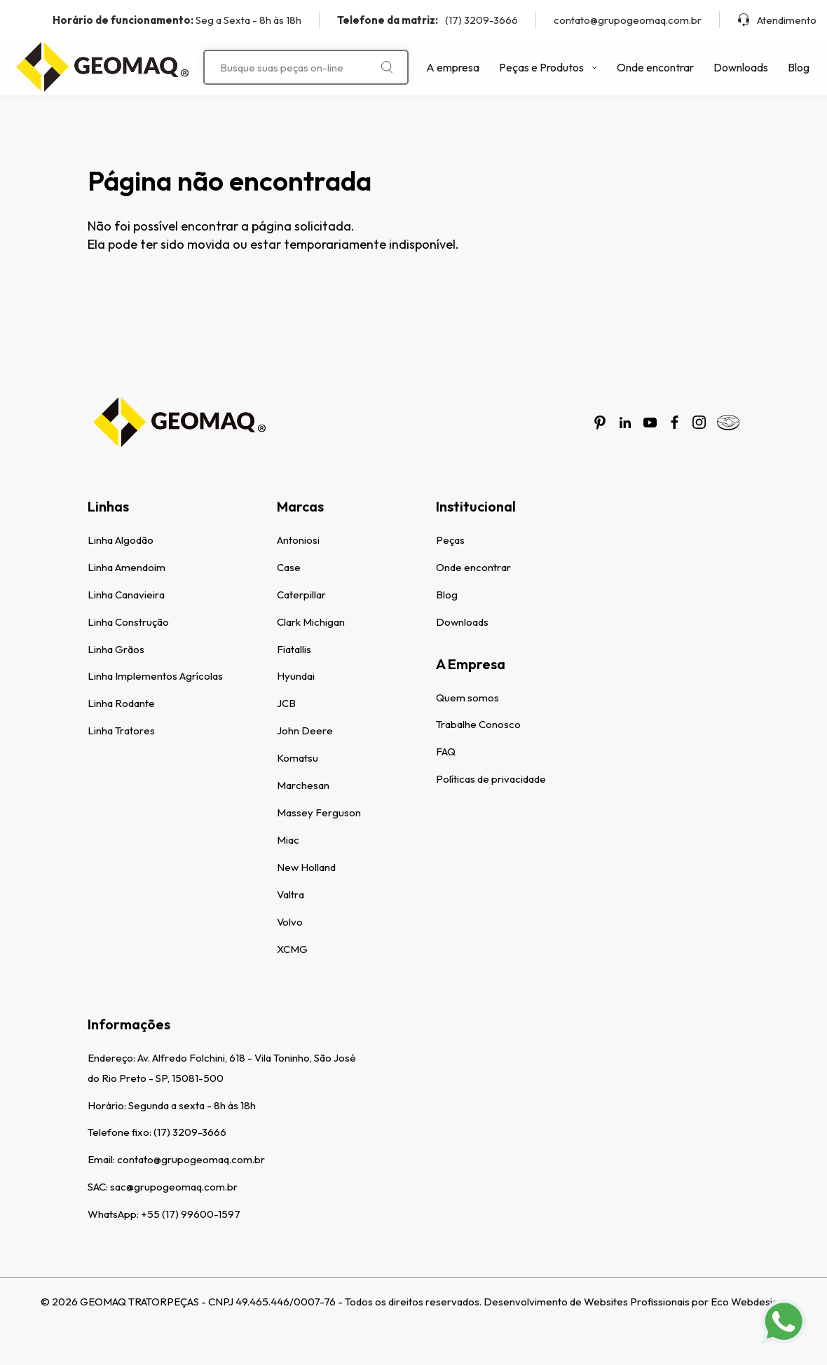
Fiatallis (294, 649)
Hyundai (296, 675)
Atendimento (776, 20)
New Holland (306, 867)
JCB (286, 703)
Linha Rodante (121, 703)
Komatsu (297, 757)
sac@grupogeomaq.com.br (174, 1186)
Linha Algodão (120, 540)
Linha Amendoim (126, 567)
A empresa (452, 67)
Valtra (290, 894)
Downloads (740, 67)
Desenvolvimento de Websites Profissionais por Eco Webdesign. (635, 1301)
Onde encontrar (655, 67)
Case (289, 567)
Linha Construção (128, 622)
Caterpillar (301, 594)
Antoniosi (298, 540)
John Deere (305, 730)
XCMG (292, 949)
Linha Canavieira (126, 594)
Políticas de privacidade (491, 779)
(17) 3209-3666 (427, 20)
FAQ (446, 751)
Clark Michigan (311, 622)
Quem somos (467, 697)
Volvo (290, 921)
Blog (798, 67)
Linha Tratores (121, 730)
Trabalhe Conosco (478, 724)
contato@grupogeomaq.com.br (628, 20)
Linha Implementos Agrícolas (155, 675)
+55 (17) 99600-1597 (190, 1214)
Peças (450, 540)
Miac (288, 839)
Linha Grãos (116, 649)
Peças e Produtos (548, 67)
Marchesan (303, 785)
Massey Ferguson (319, 812)
